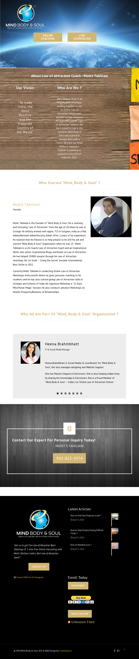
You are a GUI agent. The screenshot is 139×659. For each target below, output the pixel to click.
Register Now (79, 613)
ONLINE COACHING (48, 37)
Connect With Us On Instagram (30, 577)
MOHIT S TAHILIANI (69, 446)
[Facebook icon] (115, 650)
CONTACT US (39, 566)
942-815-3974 (69, 458)
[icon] (118, 650)
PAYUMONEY (78, 585)
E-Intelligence (65, 650)
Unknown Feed (82, 622)
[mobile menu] (134, 16)
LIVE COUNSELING (82, 37)
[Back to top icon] (124, 649)
